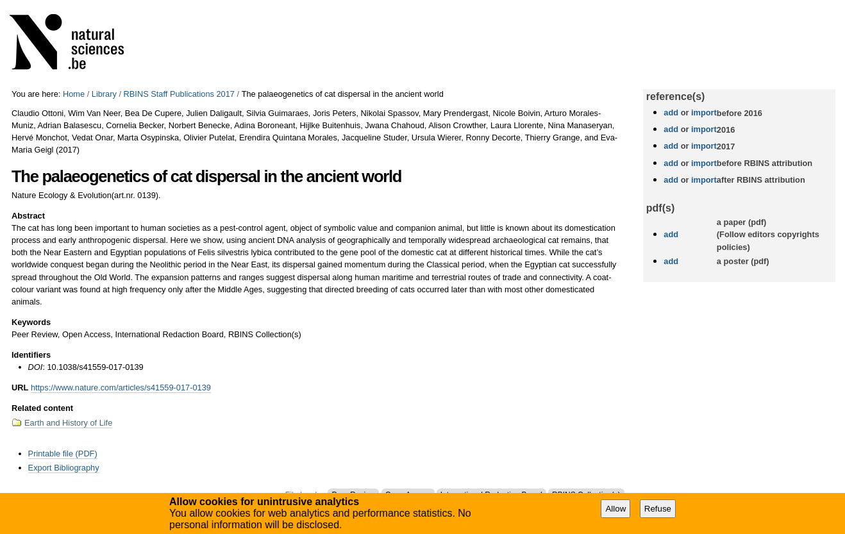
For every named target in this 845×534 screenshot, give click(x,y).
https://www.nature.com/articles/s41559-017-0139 (121, 387)
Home (74, 94)
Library (104, 94)
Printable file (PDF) (62, 453)
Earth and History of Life (68, 423)
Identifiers (31, 355)
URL (20, 387)
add (671, 112)
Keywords (31, 322)
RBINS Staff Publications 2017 (179, 94)
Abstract (28, 216)
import (702, 112)
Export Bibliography (63, 467)
